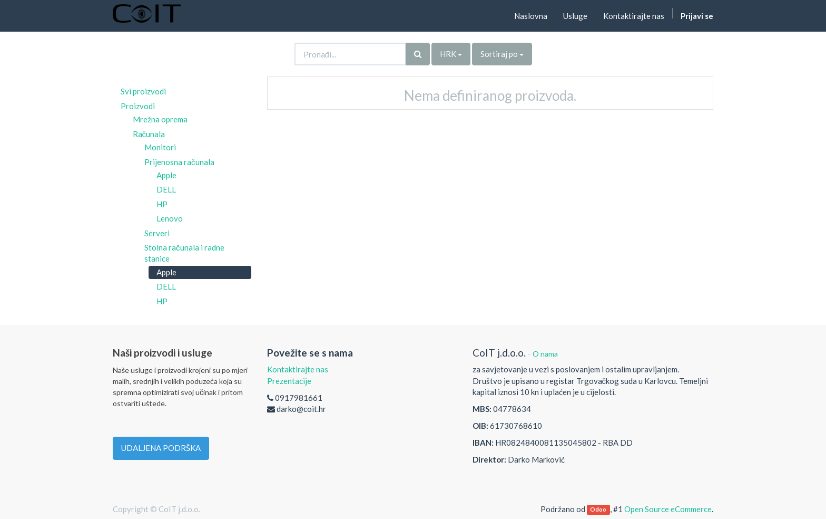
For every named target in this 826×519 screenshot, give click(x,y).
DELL (166, 189)
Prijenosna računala (179, 162)
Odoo (598, 509)
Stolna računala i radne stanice (184, 253)
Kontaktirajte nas (297, 369)
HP (162, 204)
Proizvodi (138, 106)
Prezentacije (289, 381)
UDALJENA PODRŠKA (161, 448)
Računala (149, 134)
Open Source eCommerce (668, 509)
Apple (166, 175)
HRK (451, 54)
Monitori (160, 147)
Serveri (157, 233)
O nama (545, 353)
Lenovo (169, 218)
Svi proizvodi (143, 91)
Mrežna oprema (160, 119)
